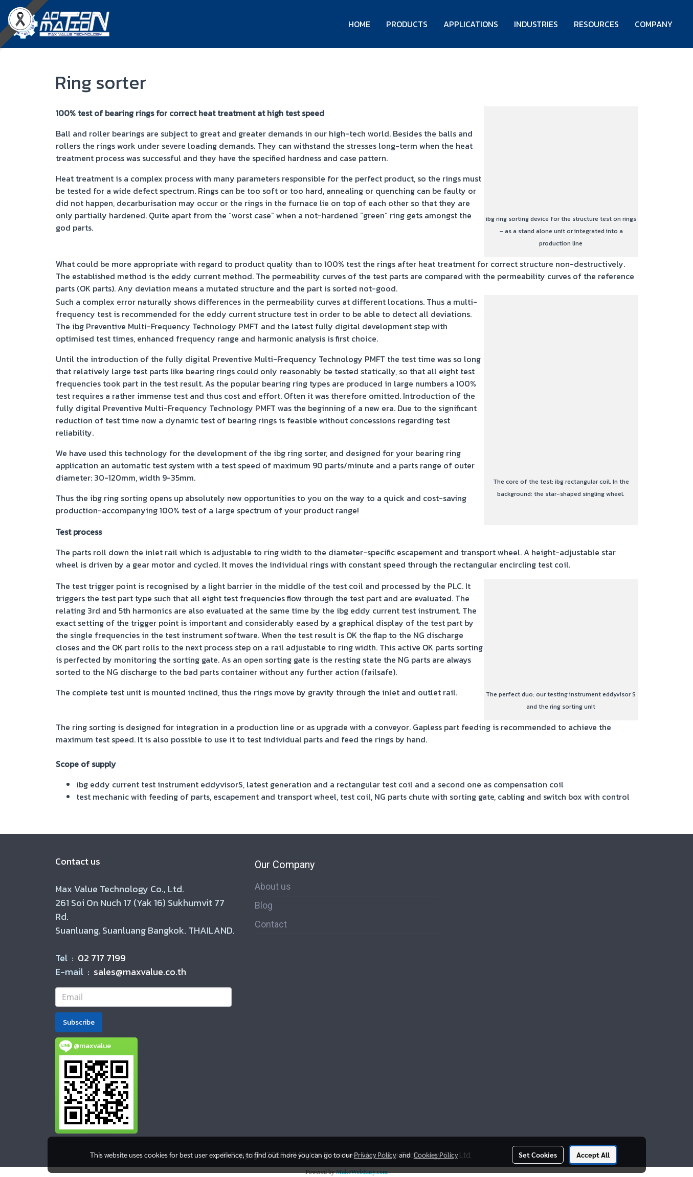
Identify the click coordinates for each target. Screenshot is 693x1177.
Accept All (593, 1154)
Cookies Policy (436, 1154)
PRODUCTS (407, 24)
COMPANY (654, 24)
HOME (359, 24)
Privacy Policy (375, 1154)
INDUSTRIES (536, 24)
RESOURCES (596, 24)
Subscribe (79, 1022)
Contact (271, 924)
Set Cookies (538, 1154)
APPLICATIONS (470, 24)
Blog (264, 905)
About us (273, 886)
